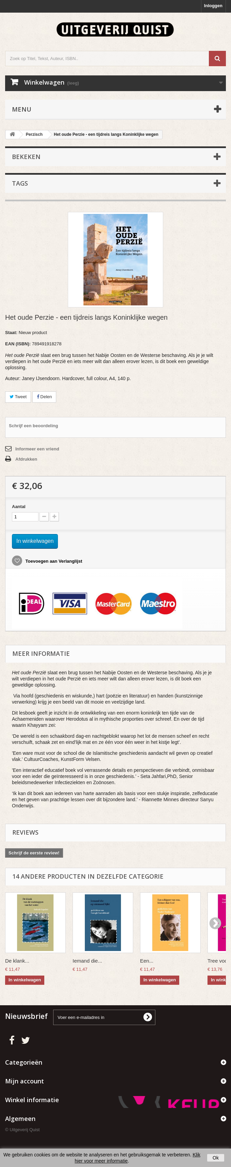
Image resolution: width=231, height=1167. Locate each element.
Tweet (18, 396)
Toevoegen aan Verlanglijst (53, 561)
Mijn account (24, 1081)
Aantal (19, 506)
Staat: (11, 332)
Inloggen (213, 5)
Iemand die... (87, 961)
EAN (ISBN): (18, 343)
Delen (44, 396)
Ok (216, 1158)
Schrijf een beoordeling (33, 425)
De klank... (17, 961)
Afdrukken (26, 459)
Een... (146, 961)
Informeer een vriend (37, 448)
